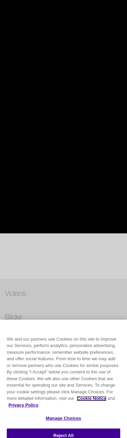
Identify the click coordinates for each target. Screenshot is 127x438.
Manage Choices (63, 424)
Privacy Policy (23, 411)
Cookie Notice (91, 404)
